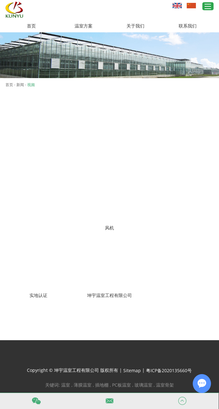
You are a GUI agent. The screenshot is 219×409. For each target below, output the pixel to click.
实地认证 (38, 295)
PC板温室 (121, 385)
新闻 (20, 84)
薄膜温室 (83, 385)
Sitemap (132, 370)
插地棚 (102, 385)
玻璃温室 (143, 385)
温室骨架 (165, 385)
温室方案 (84, 26)
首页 (31, 26)
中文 (191, 5)
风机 (109, 228)
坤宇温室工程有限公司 (109, 295)
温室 (65, 385)
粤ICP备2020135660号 (169, 370)
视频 (31, 84)
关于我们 (135, 26)
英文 (177, 5)
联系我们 (188, 26)
